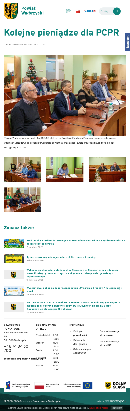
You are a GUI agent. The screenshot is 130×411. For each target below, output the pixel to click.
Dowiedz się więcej (98, 408)
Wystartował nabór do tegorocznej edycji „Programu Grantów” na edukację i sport (74, 290)
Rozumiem (116, 408)
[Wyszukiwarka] (106, 11)
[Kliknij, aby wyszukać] (117, 11)
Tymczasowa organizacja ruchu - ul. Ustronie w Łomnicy (61, 257)
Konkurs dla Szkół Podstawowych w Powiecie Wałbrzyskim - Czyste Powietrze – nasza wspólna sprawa (76, 242)
